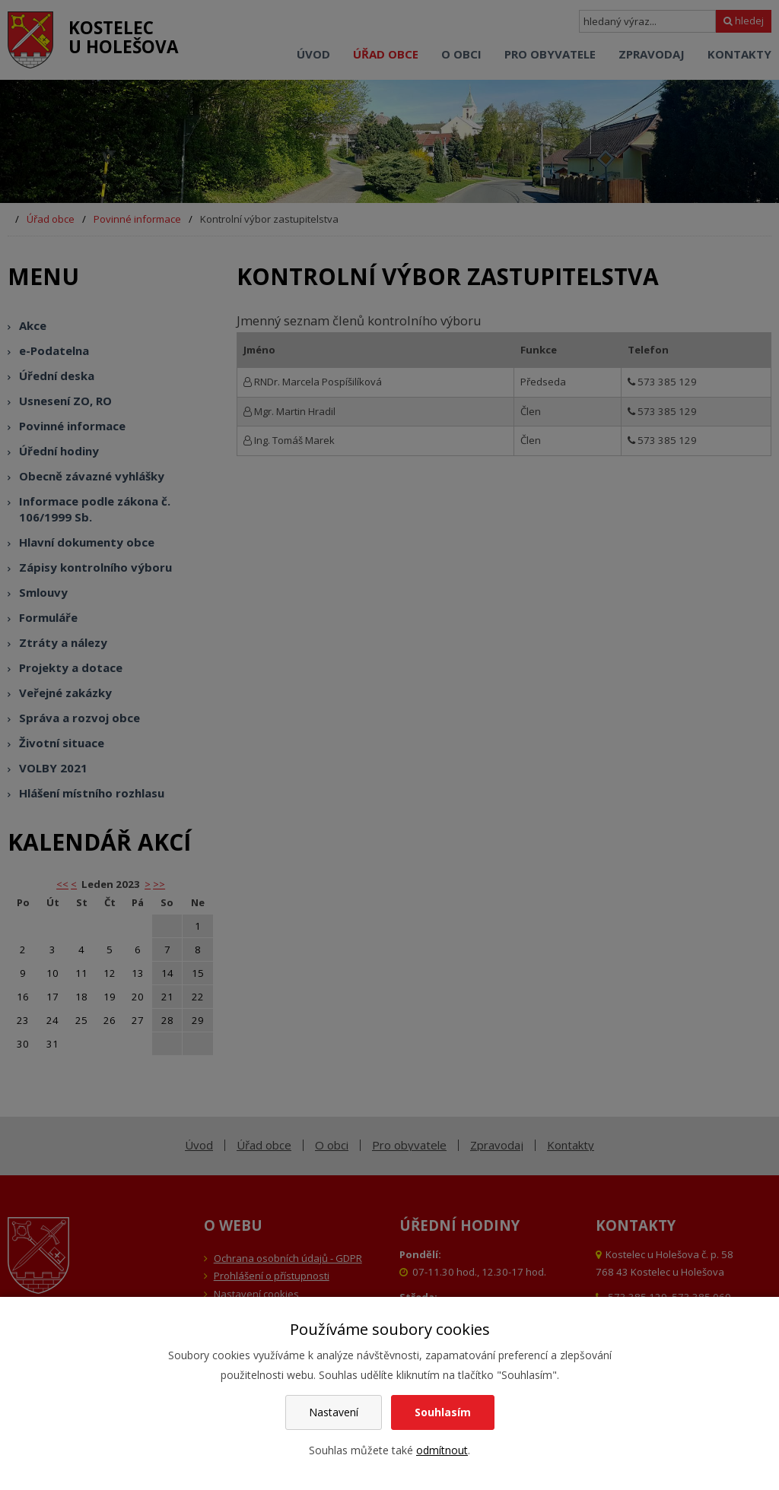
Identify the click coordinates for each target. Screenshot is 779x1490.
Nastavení (333, 1412)
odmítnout (442, 1450)
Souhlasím (443, 1412)
